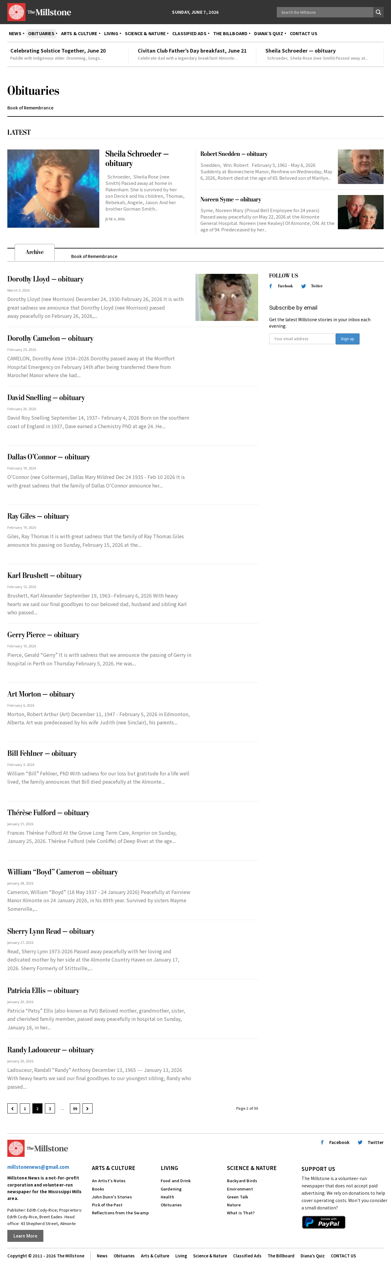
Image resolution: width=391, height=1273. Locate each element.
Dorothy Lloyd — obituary (45, 279)
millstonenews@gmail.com (38, 1167)
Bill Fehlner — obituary (42, 753)
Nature (234, 1205)
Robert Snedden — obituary (234, 154)
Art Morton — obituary (41, 694)
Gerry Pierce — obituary (43, 635)
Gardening (171, 1189)
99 (75, 1108)
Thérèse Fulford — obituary (48, 813)
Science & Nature (252, 1168)
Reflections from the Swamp (120, 1213)
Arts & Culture (113, 1168)
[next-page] (87, 1108)
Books (98, 1189)
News (102, 1256)
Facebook (285, 286)
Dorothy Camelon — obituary (50, 338)
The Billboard (281, 1256)
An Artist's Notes (109, 1180)
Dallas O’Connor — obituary (48, 457)
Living (169, 1168)
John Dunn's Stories (112, 1197)
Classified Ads (247, 1256)
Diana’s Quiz (313, 1256)
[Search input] (326, 12)
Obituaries (171, 1205)
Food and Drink (176, 1180)
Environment (240, 1189)
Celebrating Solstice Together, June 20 (58, 50)
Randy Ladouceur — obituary (50, 1050)
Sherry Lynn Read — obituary (51, 931)
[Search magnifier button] (378, 12)
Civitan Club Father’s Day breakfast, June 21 (192, 50)
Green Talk (237, 1197)
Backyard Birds (242, 1180)
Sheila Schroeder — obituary (300, 50)
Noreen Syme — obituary (230, 199)
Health (167, 1197)
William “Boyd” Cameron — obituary (62, 872)
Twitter (317, 286)
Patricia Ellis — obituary (43, 990)
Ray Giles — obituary (38, 516)
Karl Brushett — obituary (44, 575)
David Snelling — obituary (46, 398)
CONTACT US (343, 1256)
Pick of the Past (107, 1205)
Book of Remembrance (30, 108)
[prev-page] (12, 1108)
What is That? (241, 1213)
